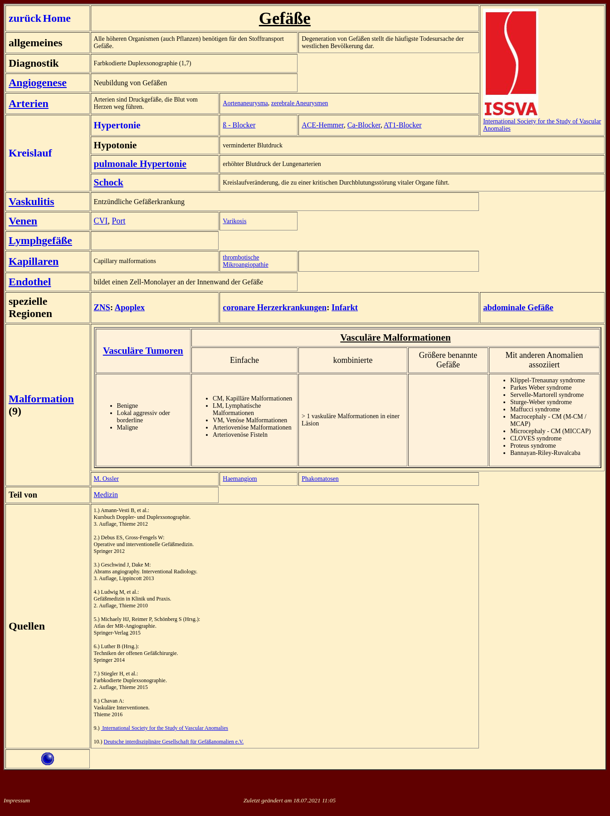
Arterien (29, 103)
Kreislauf (30, 153)
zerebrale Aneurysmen (299, 103)
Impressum (17, 800)
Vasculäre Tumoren (143, 350)
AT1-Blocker (403, 125)
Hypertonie (117, 125)
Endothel (30, 282)
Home (57, 18)
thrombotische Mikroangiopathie (245, 261)
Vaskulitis (31, 201)
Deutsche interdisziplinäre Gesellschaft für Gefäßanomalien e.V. (174, 741)
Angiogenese (38, 82)
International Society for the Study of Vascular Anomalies (542, 122)
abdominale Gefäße (518, 307)
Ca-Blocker (364, 125)
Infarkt (345, 307)
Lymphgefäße (40, 240)
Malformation (41, 399)
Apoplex (130, 307)
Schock (108, 182)
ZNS (102, 307)
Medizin (106, 494)
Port (119, 220)
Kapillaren (34, 261)
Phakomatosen (320, 478)
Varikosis (234, 221)
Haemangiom (240, 478)
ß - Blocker (239, 125)
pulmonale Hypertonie (140, 163)
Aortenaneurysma (245, 103)
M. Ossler (106, 478)
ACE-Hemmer (323, 125)
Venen (23, 221)
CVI (101, 220)
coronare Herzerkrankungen (275, 307)
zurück (25, 18)
